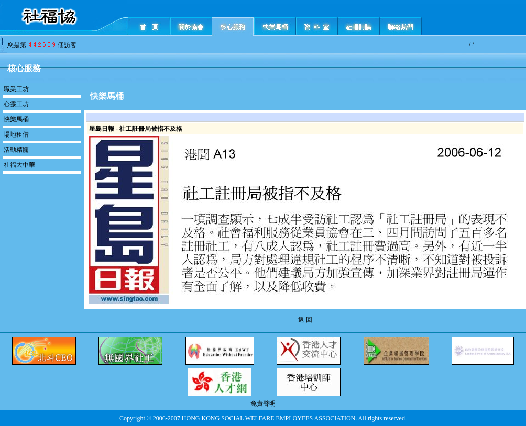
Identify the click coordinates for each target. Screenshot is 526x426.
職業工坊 (16, 89)
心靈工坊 (16, 104)
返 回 (305, 319)
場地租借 (16, 134)
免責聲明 (263, 403)
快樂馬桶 (16, 119)
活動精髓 (16, 149)
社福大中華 (19, 165)
